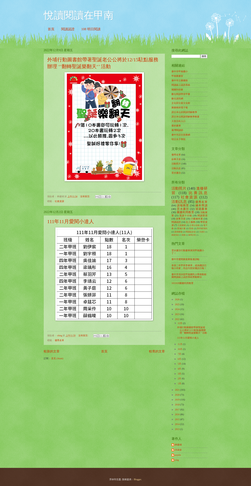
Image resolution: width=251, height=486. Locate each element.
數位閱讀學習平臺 (180, 94)
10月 (180, 349)
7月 (180, 354)
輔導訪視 (192, 235)
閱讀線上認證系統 (180, 85)
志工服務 (190, 222)
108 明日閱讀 (90, 29)
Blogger (137, 479)
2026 (177, 299)
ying (177, 460)
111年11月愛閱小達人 (70, 221)
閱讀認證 (68, 29)
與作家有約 (202, 228)
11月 (180, 344)
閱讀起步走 (191, 232)
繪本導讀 (201, 205)
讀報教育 (183, 205)
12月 (180, 323)
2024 (177, 309)
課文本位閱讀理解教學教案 (185, 116)
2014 (177, 424)
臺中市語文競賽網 (180, 135)
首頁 (51, 29)
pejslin (178, 455)
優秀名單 (59, 340)
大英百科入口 (178, 121)
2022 (177, 319)
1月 (180, 383)
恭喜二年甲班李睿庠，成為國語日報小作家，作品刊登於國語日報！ (188, 267)
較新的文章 (52, 351)
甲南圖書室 (177, 76)
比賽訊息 (198, 193)
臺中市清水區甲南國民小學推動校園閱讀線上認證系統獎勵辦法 (188, 275)
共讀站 (202, 232)
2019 (177, 399)
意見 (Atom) (57, 358)
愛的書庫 (176, 125)
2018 (177, 404)
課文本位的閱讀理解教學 (184, 112)
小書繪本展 (197, 218)
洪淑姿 (178, 450)
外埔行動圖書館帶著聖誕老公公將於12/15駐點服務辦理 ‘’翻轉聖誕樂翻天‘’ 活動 (192, 330)
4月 (180, 369)
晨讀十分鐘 (185, 215)
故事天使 (176, 159)
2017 (177, 409)
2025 (177, 304)
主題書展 (182, 225)
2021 (177, 390)
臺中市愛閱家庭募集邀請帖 (185, 259)
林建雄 (178, 444)
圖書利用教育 (185, 212)
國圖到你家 (177, 89)
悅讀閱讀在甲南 (79, 15)
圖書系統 (175, 235)
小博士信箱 (194, 225)
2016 (177, 414)
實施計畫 (181, 228)
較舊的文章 (157, 351)
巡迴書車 (201, 209)
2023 (177, 314)
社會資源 (59, 201)
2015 (177, 419)
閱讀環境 (202, 215)
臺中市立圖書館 (179, 80)
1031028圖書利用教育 (182, 283)
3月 (180, 374)
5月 (180, 364)
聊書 (183, 235)
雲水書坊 (176, 173)
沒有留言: (85, 196)
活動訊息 (176, 168)
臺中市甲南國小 (179, 71)
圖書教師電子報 (179, 107)
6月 (180, 359)
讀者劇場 (178, 232)
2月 (180, 378)
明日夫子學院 (178, 139)
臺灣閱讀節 (177, 130)
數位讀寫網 (177, 98)
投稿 (191, 228)
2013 (177, 429)
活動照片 (176, 163)
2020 (177, 395)
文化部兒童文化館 (180, 103)
